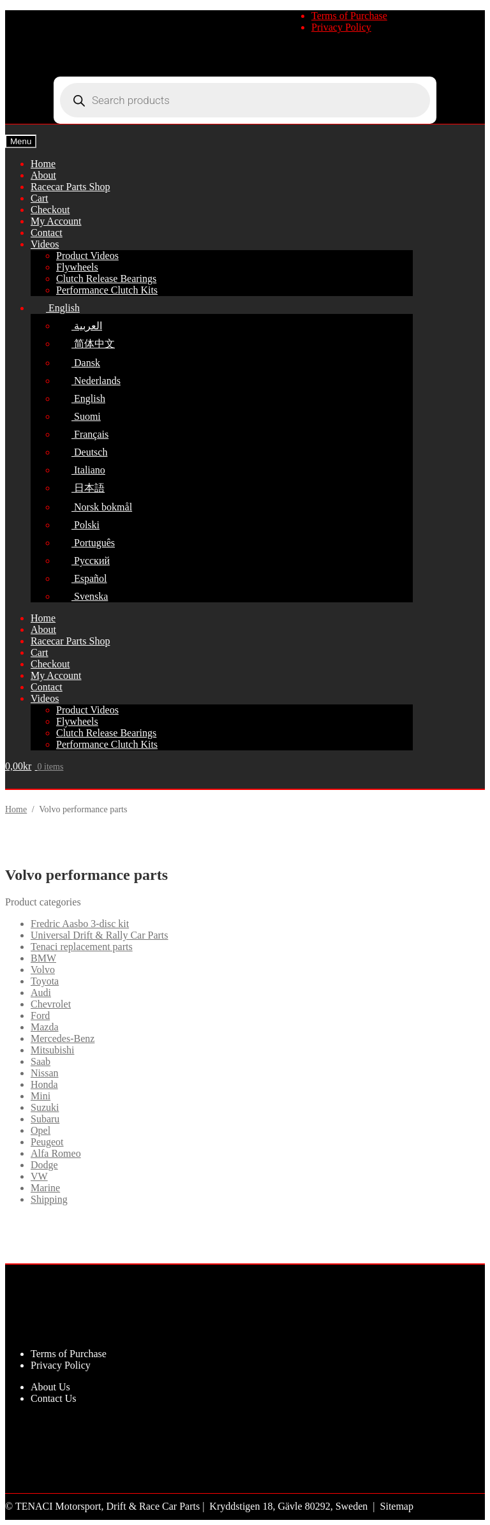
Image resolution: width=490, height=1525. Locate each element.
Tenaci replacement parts (82, 946)
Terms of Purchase (349, 15)
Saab (40, 1061)
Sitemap (396, 1506)
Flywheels (77, 267)
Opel (40, 1130)
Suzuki (45, 1107)
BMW (43, 958)
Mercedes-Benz (62, 1038)
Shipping (49, 1199)
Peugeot (47, 1141)
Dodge (44, 1164)
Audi (41, 992)
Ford (40, 1015)
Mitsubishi (52, 1050)
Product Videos (87, 255)
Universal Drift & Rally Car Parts (99, 935)
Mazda (45, 1027)
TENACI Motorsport (58, 1506)
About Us (50, 1386)
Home (16, 809)
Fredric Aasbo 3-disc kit (80, 923)
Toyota (45, 981)
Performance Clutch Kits (107, 290)
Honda (44, 1084)
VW (39, 1176)
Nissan (45, 1073)
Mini (40, 1095)
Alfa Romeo (56, 1153)
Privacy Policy (341, 27)
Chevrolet (51, 1004)
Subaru (45, 1118)
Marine (45, 1187)
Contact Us (54, 1398)
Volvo (43, 969)
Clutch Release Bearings (106, 278)
